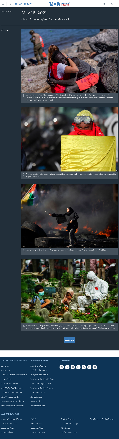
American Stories (8, 428)
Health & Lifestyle (68, 419)
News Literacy (36, 397)
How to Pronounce (37, 406)
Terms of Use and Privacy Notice (14, 375)
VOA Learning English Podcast (102, 419)
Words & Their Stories (69, 432)
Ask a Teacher (36, 424)
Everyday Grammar (38, 432)
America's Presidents (9, 424)
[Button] (5, 31)
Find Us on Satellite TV (10, 397)
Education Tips (37, 428)
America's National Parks (11, 419)
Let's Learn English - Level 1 (41, 384)
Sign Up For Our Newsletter (12, 388)
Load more (69, 340)
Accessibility (6, 379)
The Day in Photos (24, 4)
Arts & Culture (7, 432)
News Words (35, 401)
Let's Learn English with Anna (42, 379)
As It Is (33, 419)
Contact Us (5, 370)
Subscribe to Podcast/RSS (11, 392)
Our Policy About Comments (12, 406)
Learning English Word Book (12, 401)
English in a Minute (38, 366)
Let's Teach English (37, 392)
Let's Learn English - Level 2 (41, 388)
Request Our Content (9, 384)
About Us (5, 366)
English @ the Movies (38, 370)
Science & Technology (69, 424)
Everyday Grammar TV (39, 375)
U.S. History (65, 428)
